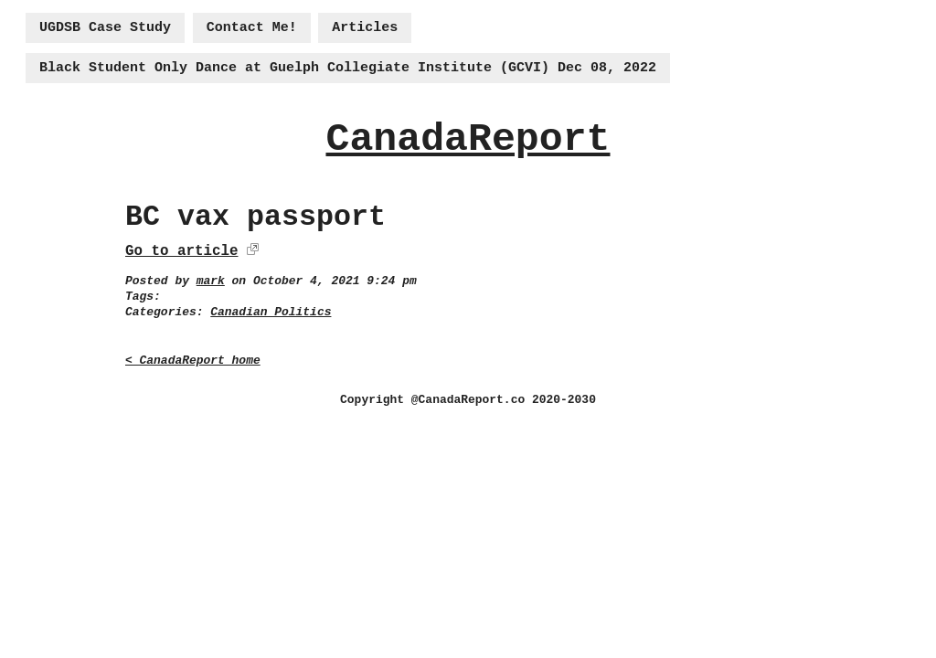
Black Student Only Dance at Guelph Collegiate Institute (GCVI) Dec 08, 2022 (347, 68)
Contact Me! (252, 28)
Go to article (181, 251)
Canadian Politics (270, 312)
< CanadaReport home (193, 360)
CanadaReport (467, 139)
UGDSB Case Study (105, 28)
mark (211, 281)
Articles (365, 28)
